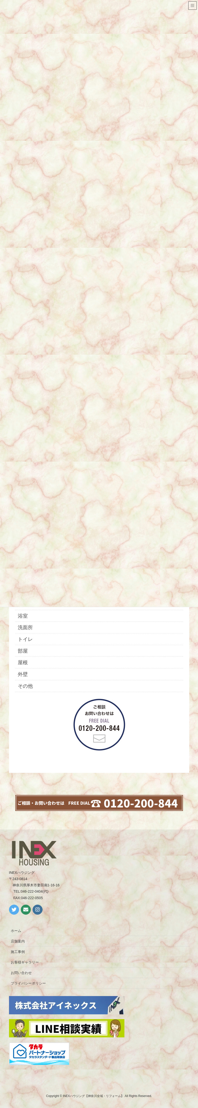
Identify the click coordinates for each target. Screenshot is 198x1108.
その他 (25, 686)
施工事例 (18, 952)
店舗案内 (18, 941)
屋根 (23, 662)
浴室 (23, 616)
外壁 (23, 674)
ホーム (16, 931)
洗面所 (25, 627)
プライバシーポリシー (28, 983)
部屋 (23, 651)
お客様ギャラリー (25, 962)
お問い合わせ (21, 973)
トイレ (25, 639)
